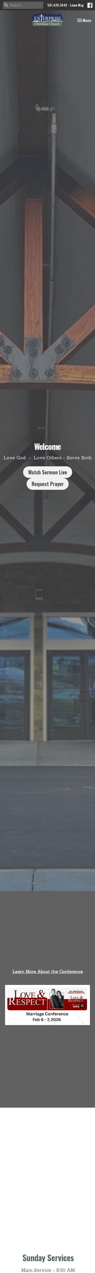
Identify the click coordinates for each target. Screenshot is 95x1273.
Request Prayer (48, 484)
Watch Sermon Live (47, 472)
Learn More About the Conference (47, 971)
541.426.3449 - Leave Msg (65, 5)
